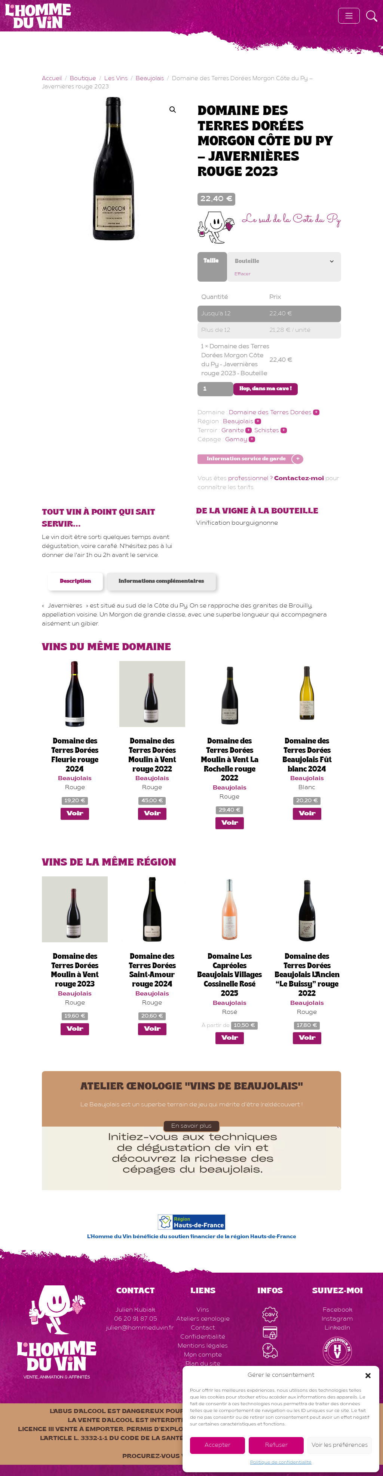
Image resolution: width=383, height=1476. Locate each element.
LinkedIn (337, 1328)
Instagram (337, 1319)
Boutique (83, 79)
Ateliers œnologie (203, 1319)
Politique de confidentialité (281, 1462)
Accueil (52, 79)
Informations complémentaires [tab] (161, 581)
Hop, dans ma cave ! (265, 389)
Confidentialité (202, 1337)
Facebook (337, 1310)
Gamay (236, 440)
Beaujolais (150, 79)
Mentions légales (203, 1346)
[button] (368, 1375)
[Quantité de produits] (215, 389)
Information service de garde (246, 459)
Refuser (276, 1445)
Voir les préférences (340, 1445)
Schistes (266, 431)
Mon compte (203, 1355)
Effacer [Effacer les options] (243, 274)
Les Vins (116, 79)
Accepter (217, 1445)
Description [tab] (75, 581)
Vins (202, 1310)
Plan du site (203, 1364)
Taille (210, 261)
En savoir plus (191, 1126)
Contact (203, 1328)
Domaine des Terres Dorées (270, 413)
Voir (75, 814)
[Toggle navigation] (349, 16)
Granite (232, 431)
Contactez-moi (299, 479)
